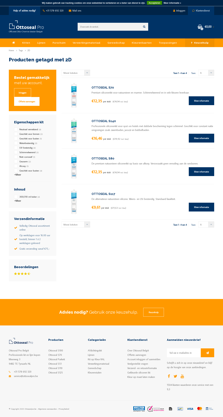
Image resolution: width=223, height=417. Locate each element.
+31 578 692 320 (53, 10)
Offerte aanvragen (27, 101)
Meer (17, 174)
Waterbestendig (28, 143)
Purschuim (59, 42)
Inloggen (179, 10)
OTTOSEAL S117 (103, 194)
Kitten (26, 42)
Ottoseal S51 (55, 363)
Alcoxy (24, 166)
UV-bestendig (27, 147)
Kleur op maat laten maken (141, 377)
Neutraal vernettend (30, 129)
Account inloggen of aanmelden (143, 359)
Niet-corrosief (27, 156)
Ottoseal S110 (55, 368)
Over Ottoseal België (138, 350)
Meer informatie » (172, 3)
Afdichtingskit (95, 350)
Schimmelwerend (29, 152)
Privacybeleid (64, 408)
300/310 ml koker (29, 196)
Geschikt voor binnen (31, 133)
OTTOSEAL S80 (103, 158)
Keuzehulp (200, 42)
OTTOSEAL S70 (103, 87)
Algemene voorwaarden (47, 408)
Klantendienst (201, 10)
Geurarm (25, 161)
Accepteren (154, 3)
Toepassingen (168, 42)
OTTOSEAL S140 (104, 121)
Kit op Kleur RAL (96, 359)
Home (11, 50)
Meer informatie (201, 100)
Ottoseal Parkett (56, 359)
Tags (21, 50)
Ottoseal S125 (55, 372)
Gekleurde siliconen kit (138, 372)
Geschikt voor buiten (30, 138)
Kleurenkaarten (142, 42)
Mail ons (75, 10)
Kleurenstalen (94, 372)
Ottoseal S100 (55, 350)
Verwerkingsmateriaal (86, 42)
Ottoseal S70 (55, 354)
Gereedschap (116, 42)
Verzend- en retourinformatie (142, 368)
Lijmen (41, 42)
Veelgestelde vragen (137, 363)
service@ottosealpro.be (26, 376)
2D (29, 50)
